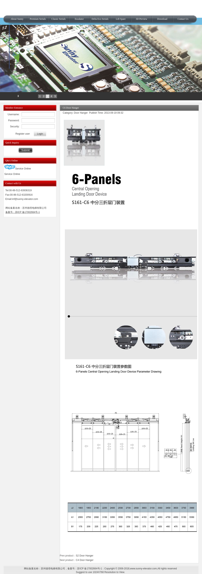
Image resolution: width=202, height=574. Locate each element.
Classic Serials (58, 19)
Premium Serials (38, 19)
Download (162, 19)
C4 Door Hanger (84, 560)
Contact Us (183, 19)
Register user (23, 133)
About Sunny (17, 19)
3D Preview (141, 19)
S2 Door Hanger (84, 555)
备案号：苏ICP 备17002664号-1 (22, 212)
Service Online (17, 168)
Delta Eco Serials (100, 19)
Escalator (79, 19)
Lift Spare (120, 19)
